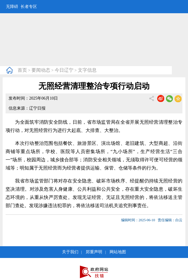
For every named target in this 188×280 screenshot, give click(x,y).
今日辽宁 (64, 70)
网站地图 (118, 252)
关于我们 (70, 252)
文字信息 (87, 70)
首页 (22, 70)
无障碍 (12, 6)
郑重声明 (94, 252)
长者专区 (29, 6)
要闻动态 (40, 70)
